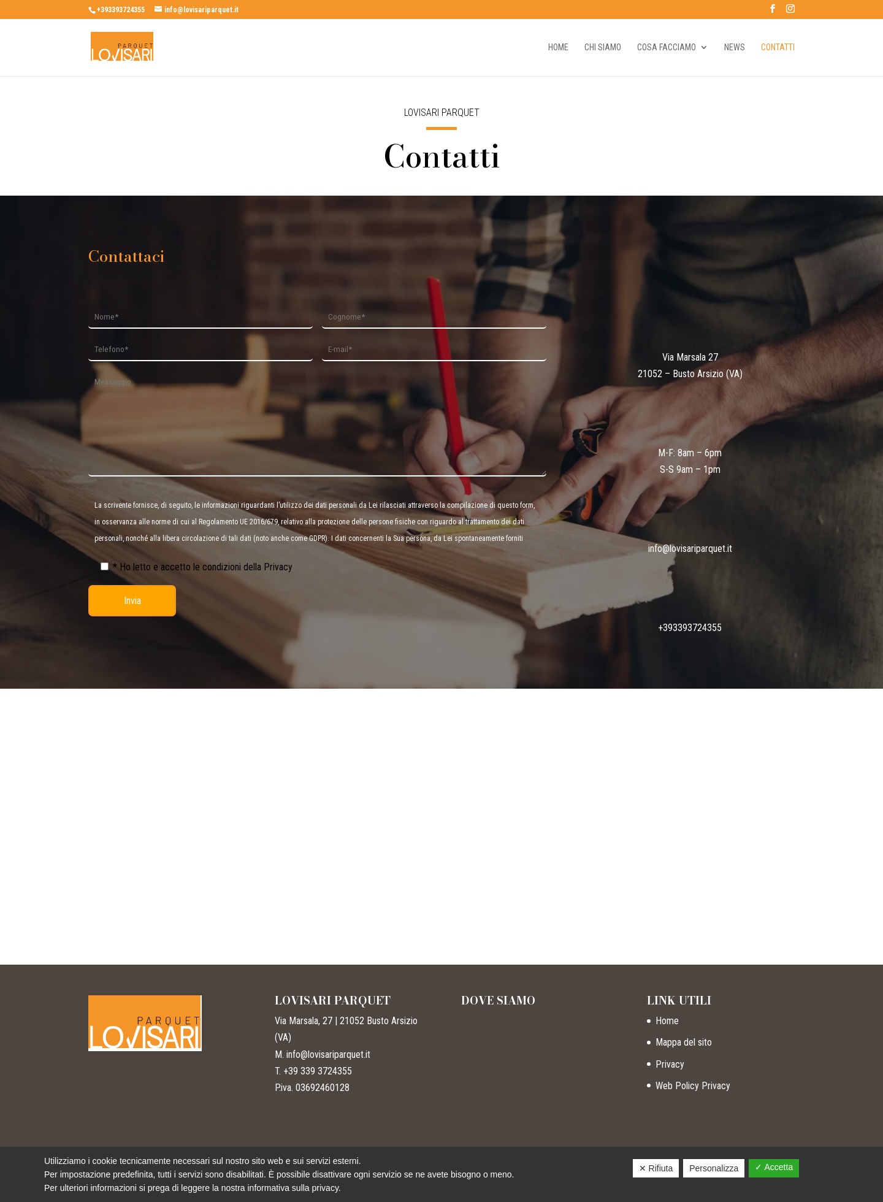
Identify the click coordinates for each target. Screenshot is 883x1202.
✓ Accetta (774, 1167)
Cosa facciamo (666, 47)
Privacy (670, 1064)
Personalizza (713, 1168)
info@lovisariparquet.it (690, 548)
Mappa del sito (684, 1042)
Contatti (778, 47)
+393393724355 (121, 10)
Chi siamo (602, 47)
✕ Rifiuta (656, 1168)
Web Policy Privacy (693, 1086)
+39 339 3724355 (317, 1071)
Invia (132, 601)
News (734, 47)
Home (558, 47)
